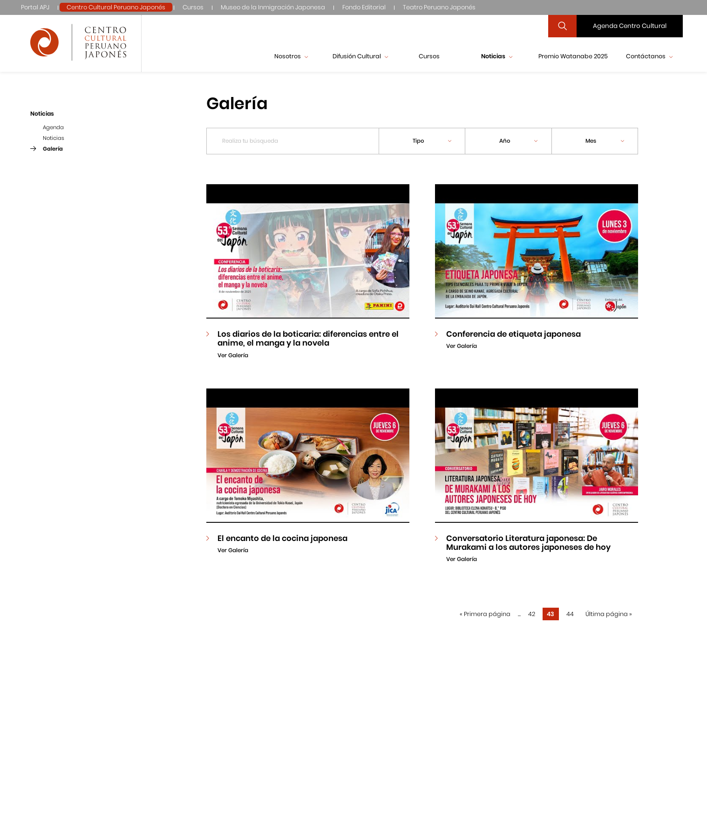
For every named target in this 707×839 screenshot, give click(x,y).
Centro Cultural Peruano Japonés (116, 7)
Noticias (496, 56)
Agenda (53, 127)
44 (570, 614)
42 (531, 614)
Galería (53, 149)
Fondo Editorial (364, 7)
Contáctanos (649, 56)
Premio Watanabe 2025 (573, 56)
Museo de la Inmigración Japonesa (273, 7)
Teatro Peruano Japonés (439, 7)
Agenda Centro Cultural (629, 25)
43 (550, 614)
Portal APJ (35, 7)
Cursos (193, 7)
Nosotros (291, 56)
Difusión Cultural (360, 56)
